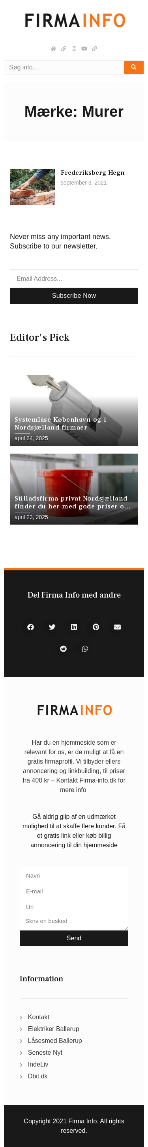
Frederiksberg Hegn (93, 172)
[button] (30, 627)
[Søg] (134, 67)
